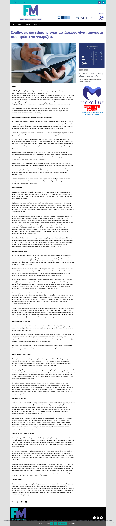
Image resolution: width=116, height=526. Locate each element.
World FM (36, 24)
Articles (28, 24)
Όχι (56, 523)
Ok (51, 523)
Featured (86, 70)
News (19, 24)
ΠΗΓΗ (14, 86)
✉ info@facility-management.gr (20, 2)
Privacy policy (62, 523)
